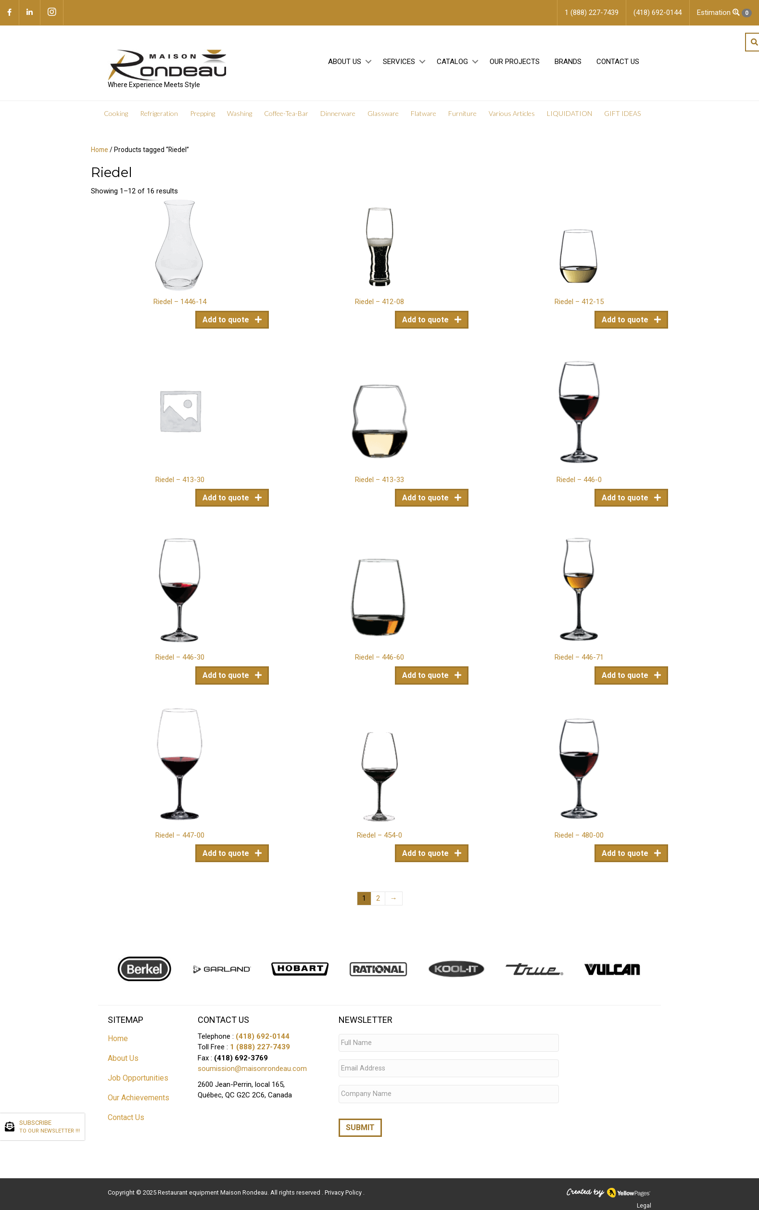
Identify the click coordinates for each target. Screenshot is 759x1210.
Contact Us (617, 63)
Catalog (452, 63)
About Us (344, 63)
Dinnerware (337, 115)
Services (399, 63)
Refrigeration (159, 115)
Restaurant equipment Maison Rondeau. (213, 1188)
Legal (644, 1201)
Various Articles (512, 115)
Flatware (423, 115)
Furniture (462, 115)
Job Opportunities (138, 1079)
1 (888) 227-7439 (260, 1048)
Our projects (515, 63)
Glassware (383, 115)
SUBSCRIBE (49, 1127)
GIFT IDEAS (622, 115)
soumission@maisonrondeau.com (252, 1070)
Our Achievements (138, 1099)
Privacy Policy (344, 1188)
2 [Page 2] (378, 900)
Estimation (724, 12)
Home (99, 151)
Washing (239, 115)
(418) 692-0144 (263, 1038)
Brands (568, 63)
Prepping (202, 115)
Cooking (116, 115)
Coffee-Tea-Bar (286, 115)
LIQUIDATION (569, 115)
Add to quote (226, 321)
